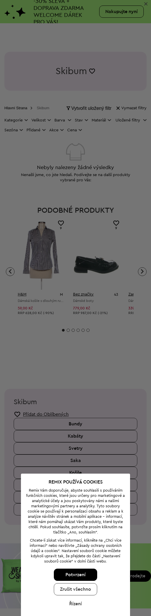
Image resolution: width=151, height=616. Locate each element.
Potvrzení (73, 530)
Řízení (73, 559)
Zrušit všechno (73, 544)
